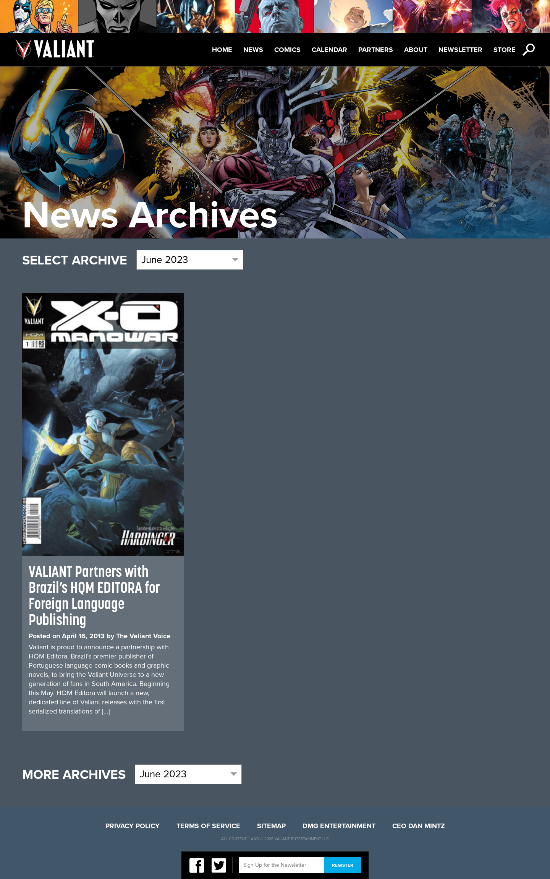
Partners (375, 49)
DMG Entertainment (338, 826)
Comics (287, 49)
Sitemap (271, 826)
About (415, 49)
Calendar (329, 49)
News (253, 49)
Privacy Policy (132, 826)
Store (504, 49)
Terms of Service (208, 826)
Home (222, 49)
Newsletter (460, 49)
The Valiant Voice (143, 636)
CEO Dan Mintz (418, 826)
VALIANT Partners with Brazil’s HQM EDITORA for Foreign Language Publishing (94, 595)
